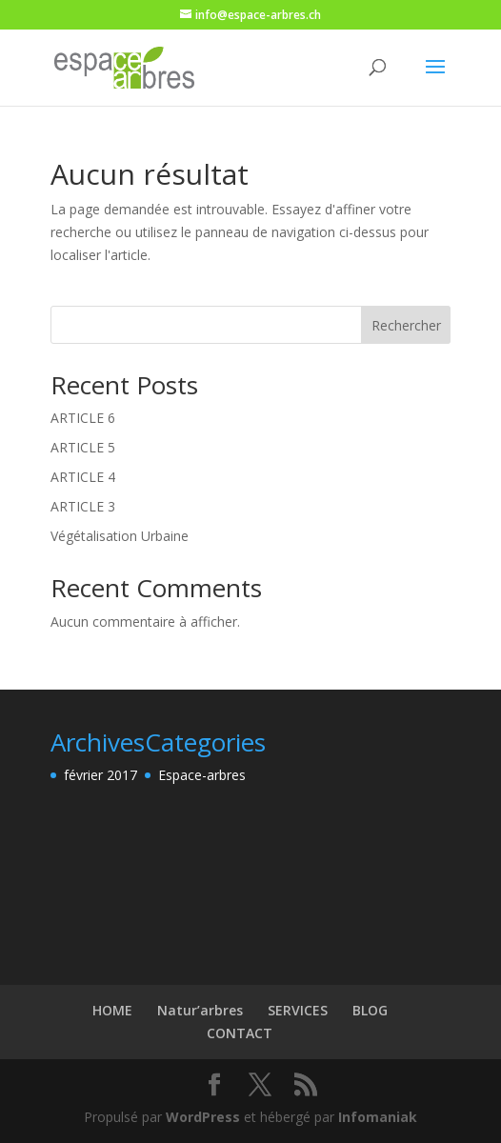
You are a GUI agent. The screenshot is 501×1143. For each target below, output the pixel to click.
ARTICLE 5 (82, 447)
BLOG (370, 1010)
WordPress (203, 1117)
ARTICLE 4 (82, 477)
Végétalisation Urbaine (119, 536)
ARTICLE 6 (82, 418)
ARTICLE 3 (82, 506)
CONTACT (239, 1033)
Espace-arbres (202, 775)
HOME (112, 1010)
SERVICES (298, 1010)
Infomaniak (377, 1117)
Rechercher (406, 325)
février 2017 (100, 775)
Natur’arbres (200, 1010)
